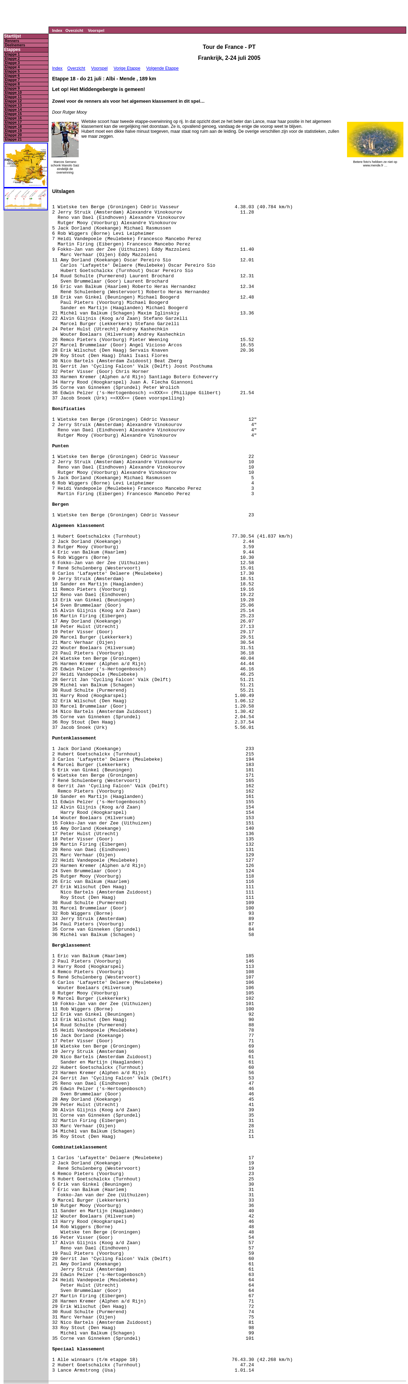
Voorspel (96, 30)
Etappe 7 (12, 80)
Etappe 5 (12, 71)
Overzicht (74, 30)
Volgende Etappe (162, 68)
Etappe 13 (13, 105)
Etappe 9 (12, 88)
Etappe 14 (13, 110)
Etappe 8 (12, 84)
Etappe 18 (13, 127)
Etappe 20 (13, 135)
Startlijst (12, 36)
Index (57, 30)
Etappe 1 (12, 54)
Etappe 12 (13, 101)
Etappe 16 (13, 118)
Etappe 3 (12, 63)
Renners (12, 41)
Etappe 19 (13, 131)
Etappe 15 (13, 114)
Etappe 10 (13, 93)
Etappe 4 (12, 67)
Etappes (12, 49)
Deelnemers (15, 45)
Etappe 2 (12, 59)
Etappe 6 (12, 76)
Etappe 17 (13, 122)
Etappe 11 (13, 97)
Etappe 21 (13, 139)
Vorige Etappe (126, 68)
